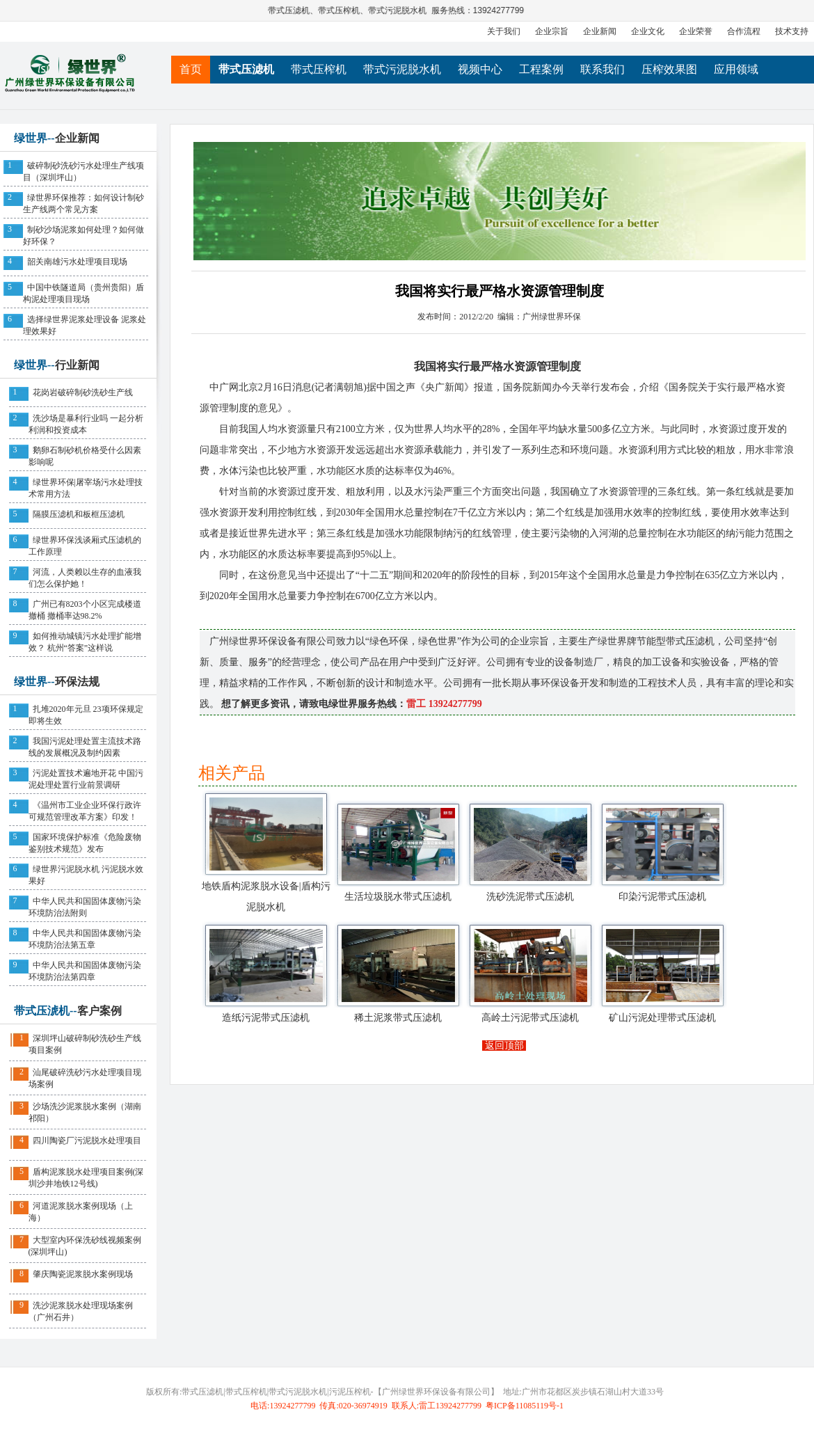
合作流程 (743, 31)
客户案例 (99, 1011)
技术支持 (791, 31)
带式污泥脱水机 (398, 10)
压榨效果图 (669, 69)
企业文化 (647, 31)
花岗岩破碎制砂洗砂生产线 (83, 392)
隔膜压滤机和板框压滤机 (79, 514)
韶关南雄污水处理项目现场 (77, 262)
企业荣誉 (695, 31)
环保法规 (77, 682)
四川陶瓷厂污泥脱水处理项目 (87, 1140)
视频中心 (480, 69)
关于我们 (503, 31)
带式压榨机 (339, 10)
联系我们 (602, 69)
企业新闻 (599, 31)
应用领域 (736, 69)
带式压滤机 (289, 10)
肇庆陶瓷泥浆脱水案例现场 (83, 1274)
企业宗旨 (551, 31)
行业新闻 (77, 365)
